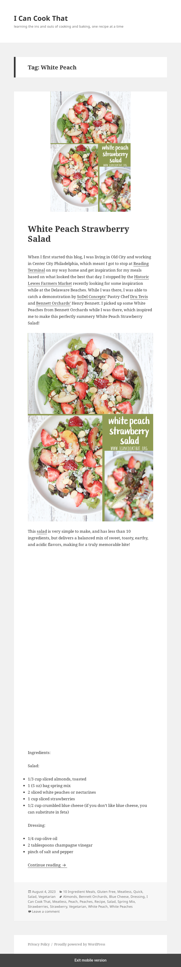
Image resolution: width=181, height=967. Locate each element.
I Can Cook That (41, 18)
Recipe (100, 901)
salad (42, 531)
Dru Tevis (139, 296)
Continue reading (47, 865)
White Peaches (121, 906)
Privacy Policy (39, 944)
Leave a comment (46, 911)
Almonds (70, 896)
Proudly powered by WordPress (79, 944)
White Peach (98, 906)
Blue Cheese (119, 896)
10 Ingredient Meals (79, 891)
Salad (32, 896)
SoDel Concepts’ (92, 296)
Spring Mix (126, 901)
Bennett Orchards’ (53, 303)
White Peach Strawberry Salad (78, 233)
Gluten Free (106, 891)
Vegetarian (47, 896)
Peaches (86, 901)
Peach (73, 901)
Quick (137, 891)
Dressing (138, 896)
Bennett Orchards (93, 896)
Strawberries (38, 906)
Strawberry (58, 906)
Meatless (124, 891)
